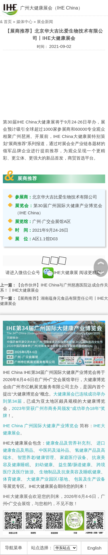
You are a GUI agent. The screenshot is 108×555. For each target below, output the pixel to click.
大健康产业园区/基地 (47, 479)
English (94, 547)
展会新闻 (45, 21)
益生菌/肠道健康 (74, 464)
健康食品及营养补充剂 (68, 442)
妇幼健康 (44, 464)
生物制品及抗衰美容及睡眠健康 (70, 471)
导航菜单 (13, 547)
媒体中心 (24, 21)
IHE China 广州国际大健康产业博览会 (40, 425)
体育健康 (12, 479)
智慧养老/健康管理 (36, 457)
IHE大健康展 (60, 272)
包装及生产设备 (89, 479)
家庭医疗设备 (73, 457)
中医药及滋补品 (54, 450)
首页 (8, 21)
